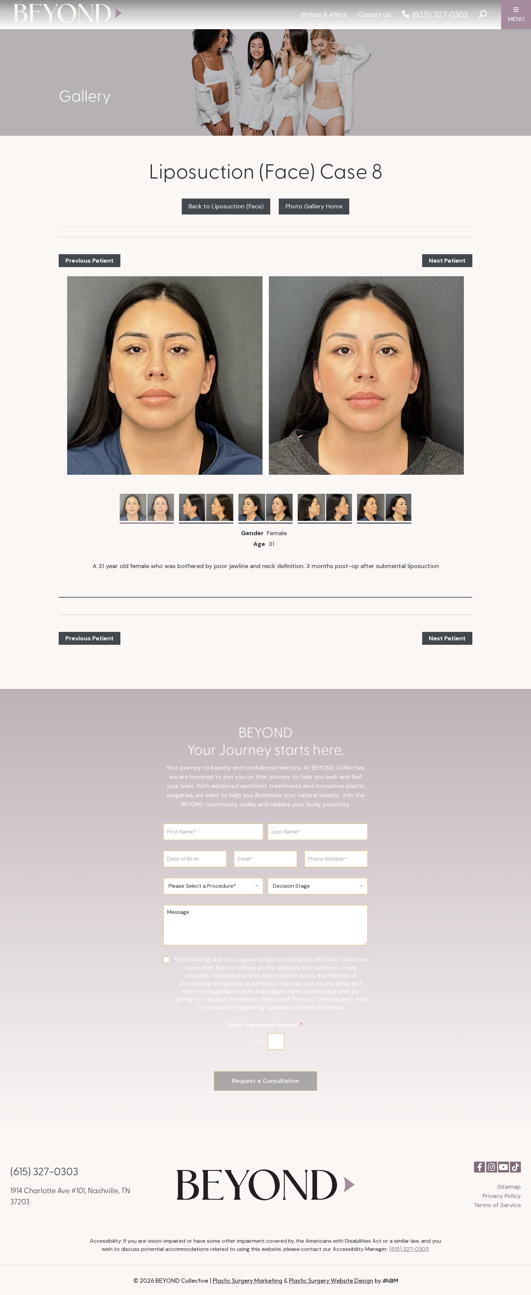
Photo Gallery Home (314, 206)
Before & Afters (324, 14)
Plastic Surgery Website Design (331, 1279)
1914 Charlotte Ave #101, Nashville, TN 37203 (70, 1194)
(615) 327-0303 (440, 14)
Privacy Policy (502, 1195)
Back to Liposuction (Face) (226, 206)
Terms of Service (497, 1204)
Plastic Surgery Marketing (247, 1279)
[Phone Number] (336, 858)
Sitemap (509, 1186)
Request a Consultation (265, 1080)
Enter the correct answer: (265, 1024)
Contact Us (374, 14)
